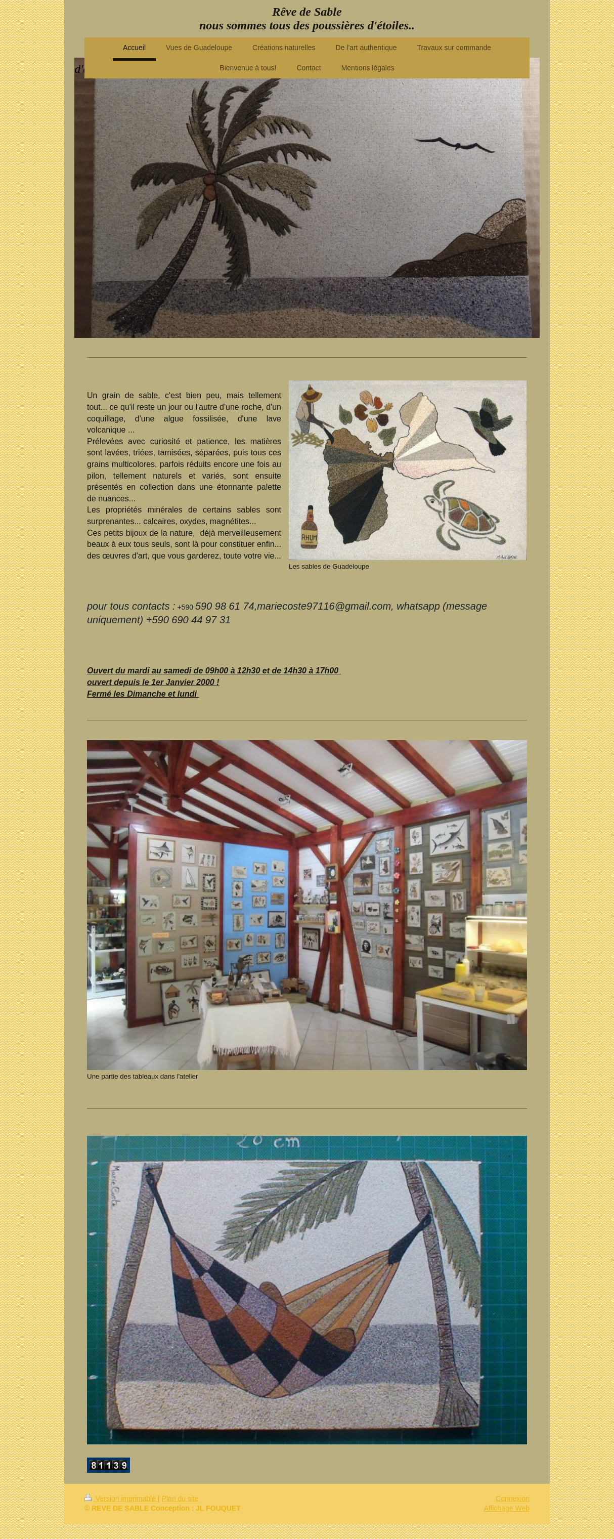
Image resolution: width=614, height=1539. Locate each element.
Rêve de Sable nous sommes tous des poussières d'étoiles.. (307, 18)
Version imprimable (121, 1498)
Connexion (513, 1498)
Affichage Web (507, 1508)
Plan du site (180, 1498)
